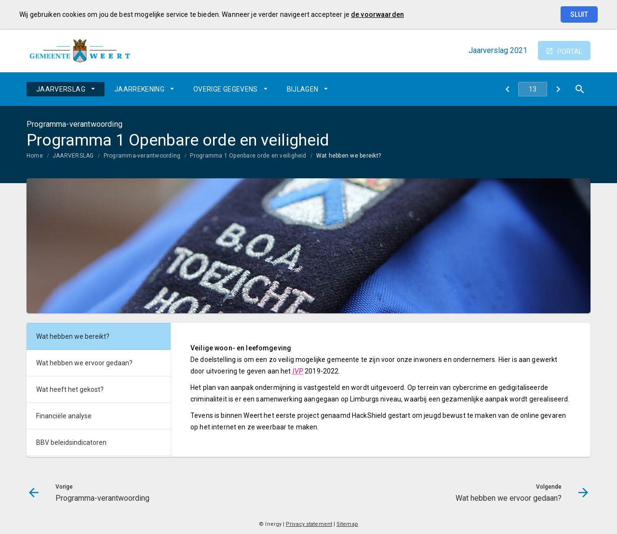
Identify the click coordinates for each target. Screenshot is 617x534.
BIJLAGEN (303, 89)
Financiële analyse (64, 416)
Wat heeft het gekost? (70, 389)
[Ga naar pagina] (532, 89)
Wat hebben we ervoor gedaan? (84, 363)
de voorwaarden (377, 14)
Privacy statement (309, 524)
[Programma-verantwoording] (507, 89)
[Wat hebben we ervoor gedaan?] (558, 89)
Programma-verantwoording (142, 155)
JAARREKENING (139, 89)
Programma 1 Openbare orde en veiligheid (248, 155)
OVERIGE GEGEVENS (225, 89)
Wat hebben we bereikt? (348, 155)
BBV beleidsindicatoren (71, 442)
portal (569, 51)
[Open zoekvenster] (579, 89)
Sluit (579, 14)
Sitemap (347, 524)
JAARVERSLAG (60, 89)
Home (35, 155)
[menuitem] (66, 89)
